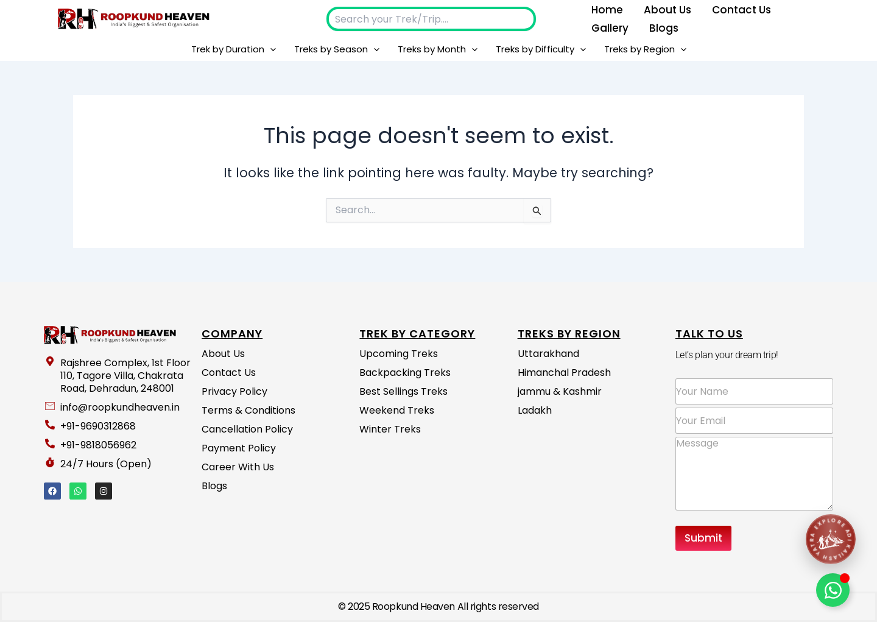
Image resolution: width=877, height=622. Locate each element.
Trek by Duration (233, 49)
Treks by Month (437, 49)
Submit (703, 538)
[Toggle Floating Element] (833, 590)
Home (607, 9)
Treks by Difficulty (541, 49)
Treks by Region (645, 49)
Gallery (610, 28)
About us (667, 9)
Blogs (663, 28)
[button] (270, 49)
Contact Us (741, 9)
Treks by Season (336, 49)
